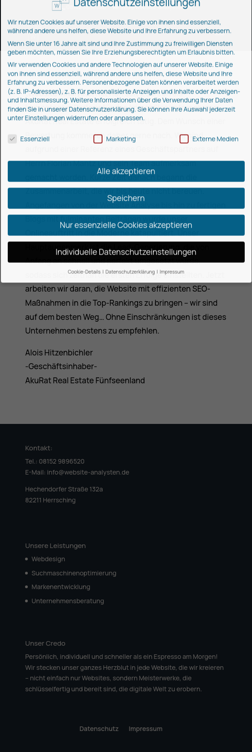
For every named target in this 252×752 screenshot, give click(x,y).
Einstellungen (45, 93)
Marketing (114, 114)
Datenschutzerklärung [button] (131, 248)
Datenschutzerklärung (101, 85)
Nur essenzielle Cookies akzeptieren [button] (126, 200)
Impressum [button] (172, 248)
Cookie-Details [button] (85, 248)
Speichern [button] (125, 173)
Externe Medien (209, 114)
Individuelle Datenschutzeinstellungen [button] (126, 227)
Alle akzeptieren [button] (126, 146)
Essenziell (29, 114)
